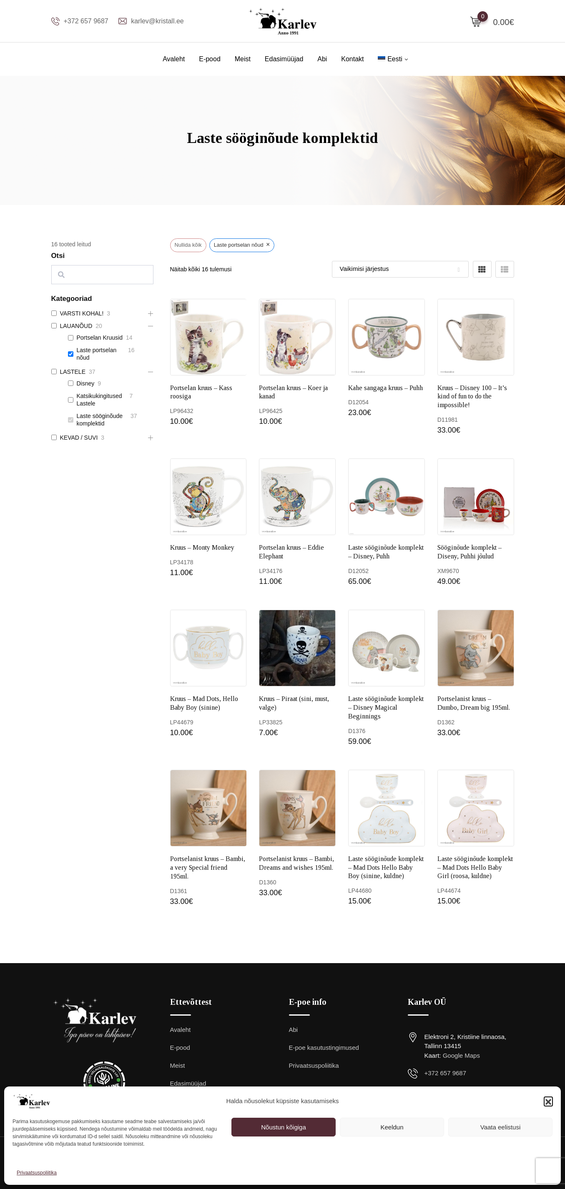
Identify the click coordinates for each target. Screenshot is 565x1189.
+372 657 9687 (86, 21)
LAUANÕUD (76, 326)
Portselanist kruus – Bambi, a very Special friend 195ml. (207, 867)
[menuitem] (390, 59)
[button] (548, 1101)
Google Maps (461, 1055)
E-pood (210, 59)
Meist (243, 59)
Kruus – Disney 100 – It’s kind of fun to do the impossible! (472, 396)
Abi (322, 59)
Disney (86, 383)
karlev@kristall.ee (157, 21)
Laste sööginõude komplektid (100, 420)
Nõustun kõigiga (283, 1127)
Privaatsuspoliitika (37, 1173)
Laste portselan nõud (97, 354)
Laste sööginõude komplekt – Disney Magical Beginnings (386, 707)
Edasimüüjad (284, 59)
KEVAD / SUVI (79, 437)
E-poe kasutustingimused (324, 1047)
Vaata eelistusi (500, 1127)
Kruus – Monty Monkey (202, 547)
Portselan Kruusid (100, 337)
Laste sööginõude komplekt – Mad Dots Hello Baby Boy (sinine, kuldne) (386, 867)
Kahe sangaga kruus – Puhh (385, 387)
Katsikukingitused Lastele (99, 400)
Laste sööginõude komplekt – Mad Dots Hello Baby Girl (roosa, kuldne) (475, 867)
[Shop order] (400, 269)
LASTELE (72, 371)
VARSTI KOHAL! (82, 313)
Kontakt (352, 59)
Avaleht (174, 59)
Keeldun (391, 1127)
